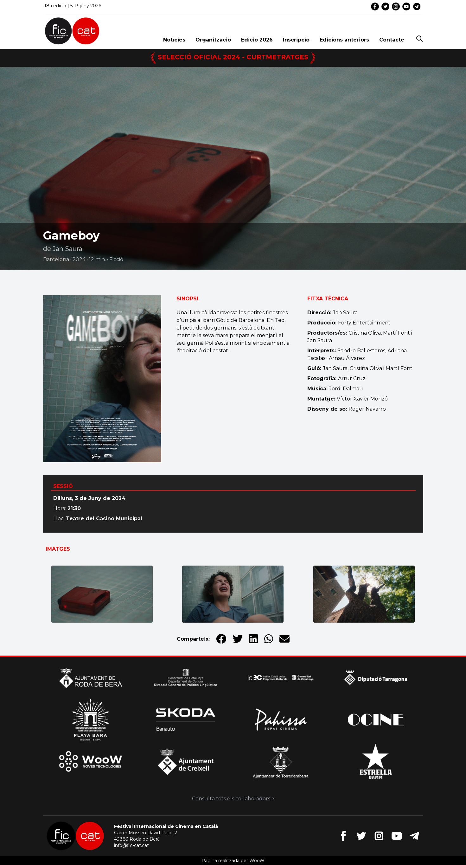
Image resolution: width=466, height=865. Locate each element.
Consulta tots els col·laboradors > (233, 799)
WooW (257, 860)
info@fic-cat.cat (131, 845)
